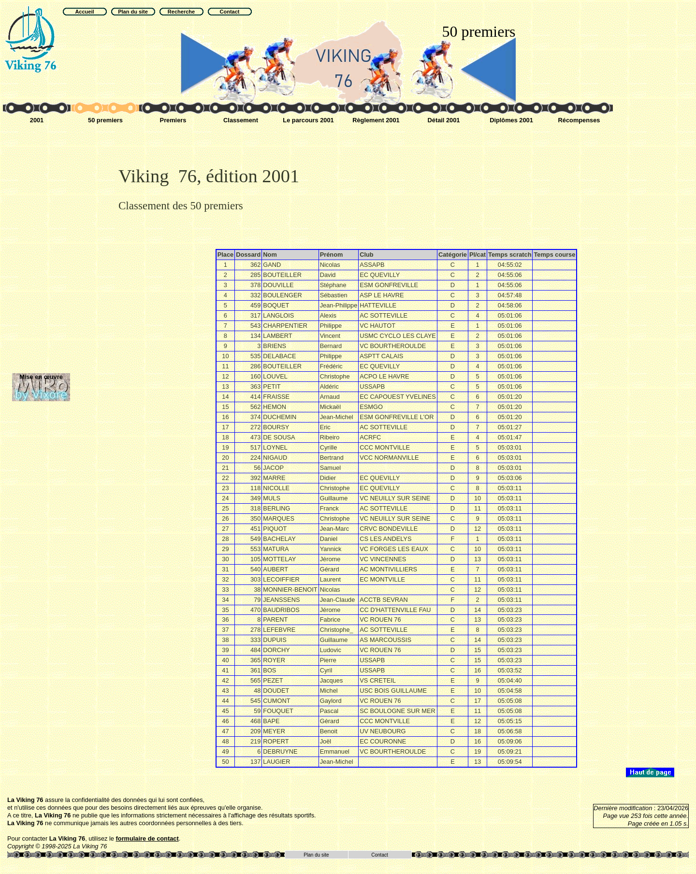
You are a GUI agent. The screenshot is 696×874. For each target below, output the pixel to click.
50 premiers (105, 120)
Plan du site (316, 855)
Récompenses (579, 120)
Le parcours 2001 (308, 120)
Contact (379, 855)
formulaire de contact (147, 838)
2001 (37, 120)
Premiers (173, 120)
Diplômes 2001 (511, 120)
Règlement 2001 (375, 120)
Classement (240, 120)
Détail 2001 (444, 120)
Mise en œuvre (41, 376)
